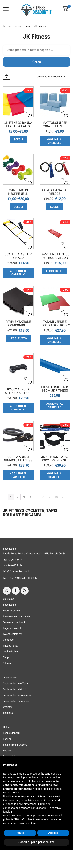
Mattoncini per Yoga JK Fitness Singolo (55, 124)
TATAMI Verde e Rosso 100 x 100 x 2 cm (55, 323)
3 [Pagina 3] (24, 497)
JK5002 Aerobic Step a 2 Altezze (18, 391)
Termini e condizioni (14, 622)
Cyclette (7, 706)
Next (62, 497)
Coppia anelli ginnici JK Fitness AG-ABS (18, 459)
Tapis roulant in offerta (15, 683)
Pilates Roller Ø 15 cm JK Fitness (54, 388)
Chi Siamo (8, 598)
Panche (7, 738)
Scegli (18, 139)
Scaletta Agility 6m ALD (18, 256)
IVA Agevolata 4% (12, 633)
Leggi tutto (54, 270)
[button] (65, 5)
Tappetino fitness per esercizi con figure (54, 256)
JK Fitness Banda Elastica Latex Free (18, 124)
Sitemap (7, 663)
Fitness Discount (12, 26)
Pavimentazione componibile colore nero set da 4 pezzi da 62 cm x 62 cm (18, 323)
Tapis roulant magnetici (16, 701)
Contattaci (8, 639)
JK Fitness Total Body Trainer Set (55, 458)
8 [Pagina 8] (43, 497)
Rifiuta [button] (20, 832)
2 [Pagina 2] (17, 497)
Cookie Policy (10, 651)
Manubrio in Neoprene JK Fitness (18, 192)
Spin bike (8, 712)
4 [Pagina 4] (30, 497)
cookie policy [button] (10, 792)
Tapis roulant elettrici (14, 689)
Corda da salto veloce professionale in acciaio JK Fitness (54, 192)
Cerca (36, 62)
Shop (6, 657)
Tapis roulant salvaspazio (17, 695)
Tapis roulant (10, 677)
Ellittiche (7, 727)
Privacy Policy (10, 645)
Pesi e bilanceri (11, 732)
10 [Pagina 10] (56, 497)
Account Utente (11, 610)
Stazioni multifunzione (15, 744)
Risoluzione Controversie (16, 616)
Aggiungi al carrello (54, 141)
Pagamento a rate (12, 628)
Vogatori (7, 750)
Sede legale (9, 604)
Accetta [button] (53, 832)
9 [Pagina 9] (49, 497)
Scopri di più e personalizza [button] (36, 842)
